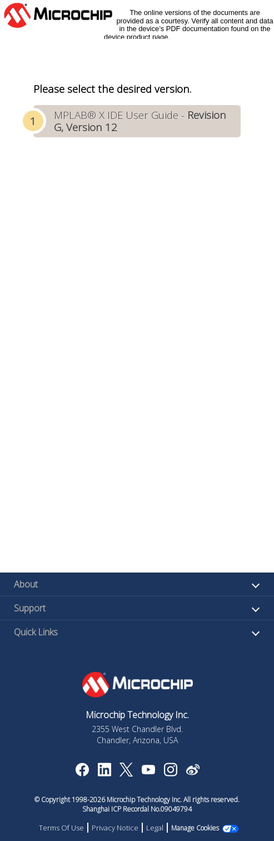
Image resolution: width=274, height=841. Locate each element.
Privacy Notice (115, 828)
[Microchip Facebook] (82, 773)
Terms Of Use (61, 828)
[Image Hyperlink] (148, 771)
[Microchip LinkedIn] (104, 773)
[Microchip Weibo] (193, 772)
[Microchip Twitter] (126, 773)
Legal (154, 828)
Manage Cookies (195, 828)
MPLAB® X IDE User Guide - (140, 121)
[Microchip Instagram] (170, 773)
